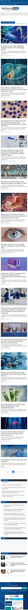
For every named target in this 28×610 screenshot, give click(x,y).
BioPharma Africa (23, 2)
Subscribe (24, 588)
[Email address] (11, 588)
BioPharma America (4, 2)
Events (8, 4)
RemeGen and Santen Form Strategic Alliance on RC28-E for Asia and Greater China (13, 246)
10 (22, 471)
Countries (4, 22)
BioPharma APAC (3, 4)
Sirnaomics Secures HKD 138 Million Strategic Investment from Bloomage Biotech (12, 47)
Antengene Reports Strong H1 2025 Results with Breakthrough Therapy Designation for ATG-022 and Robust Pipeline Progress (12, 152)
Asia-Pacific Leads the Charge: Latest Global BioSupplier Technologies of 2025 (14, 182)
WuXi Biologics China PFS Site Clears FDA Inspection (14, 460)
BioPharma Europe (10, 2)
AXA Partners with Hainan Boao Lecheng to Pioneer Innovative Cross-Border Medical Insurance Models (14, 341)
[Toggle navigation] (2, 14)
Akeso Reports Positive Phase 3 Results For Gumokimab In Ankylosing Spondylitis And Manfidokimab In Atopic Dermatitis (13, 123)
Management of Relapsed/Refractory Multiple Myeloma (12, 485)
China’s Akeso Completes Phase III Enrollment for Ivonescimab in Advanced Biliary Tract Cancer (14, 89)
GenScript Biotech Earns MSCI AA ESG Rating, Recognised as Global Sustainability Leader (13, 406)
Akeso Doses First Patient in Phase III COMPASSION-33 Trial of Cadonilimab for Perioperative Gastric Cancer (14, 216)
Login (14, 4)
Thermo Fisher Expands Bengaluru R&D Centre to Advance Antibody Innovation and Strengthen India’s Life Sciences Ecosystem (15, 519)
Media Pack (10, 4)
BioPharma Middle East (17, 2)
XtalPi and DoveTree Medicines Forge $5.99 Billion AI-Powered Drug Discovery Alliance (13, 374)
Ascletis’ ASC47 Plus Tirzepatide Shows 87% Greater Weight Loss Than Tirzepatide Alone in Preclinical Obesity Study (13, 275)
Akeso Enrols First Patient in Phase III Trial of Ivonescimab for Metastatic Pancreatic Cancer (12, 433)
